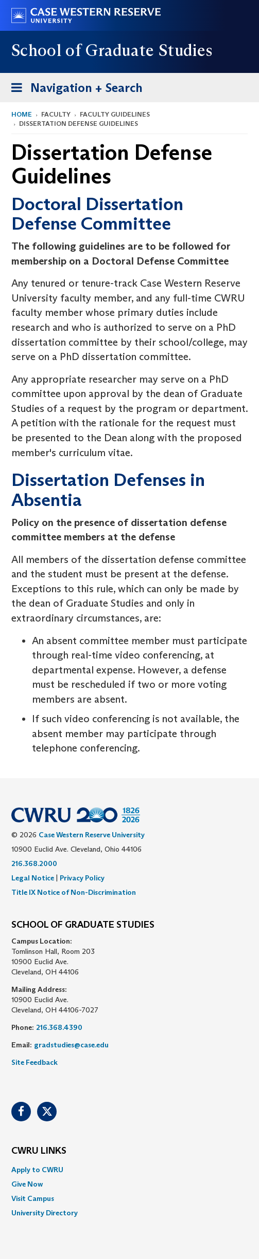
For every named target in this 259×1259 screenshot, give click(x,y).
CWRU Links (38, 1151)
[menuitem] (129, 1169)
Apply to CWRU (37, 1169)
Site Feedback (34, 1062)
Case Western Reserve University (92, 834)
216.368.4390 (59, 1027)
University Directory (44, 1212)
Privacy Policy (82, 877)
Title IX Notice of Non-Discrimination (73, 892)
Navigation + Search (74, 89)
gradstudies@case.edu (71, 1044)
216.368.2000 (34, 863)
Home (21, 114)
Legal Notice (32, 877)
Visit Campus (32, 1198)
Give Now (27, 1184)
